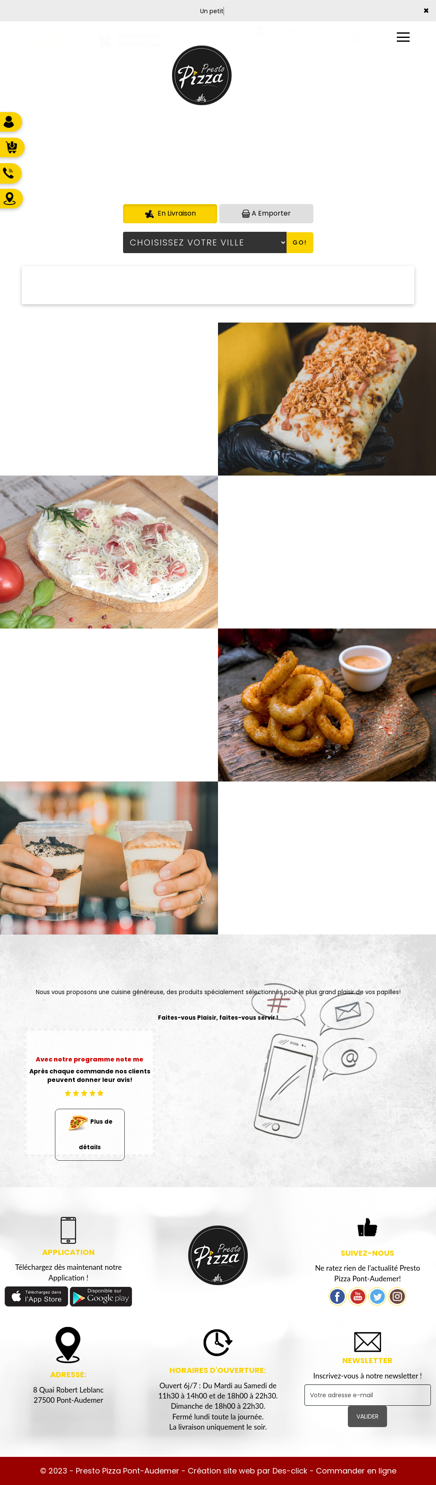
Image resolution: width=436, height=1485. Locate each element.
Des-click (289, 1470)
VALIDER (367, 1416)
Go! (300, 242)
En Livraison (170, 213)
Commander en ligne (356, 1470)
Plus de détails (89, 1130)
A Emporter (266, 213)
